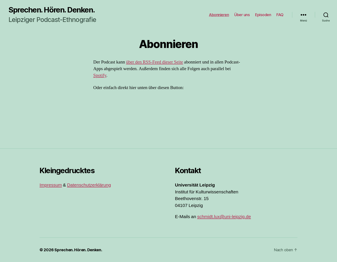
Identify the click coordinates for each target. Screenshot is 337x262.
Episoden (263, 14)
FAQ (279, 14)
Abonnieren (219, 14)
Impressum (51, 185)
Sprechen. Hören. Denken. (52, 10)
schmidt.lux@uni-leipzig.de (224, 217)
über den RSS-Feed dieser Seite (154, 62)
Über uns (242, 14)
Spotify (99, 75)
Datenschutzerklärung (89, 185)
